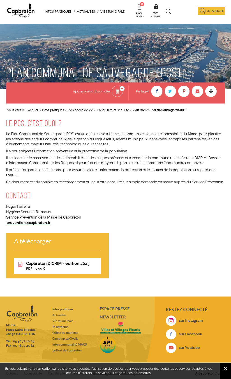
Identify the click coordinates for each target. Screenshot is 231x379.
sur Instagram (191, 320)
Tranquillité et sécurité (112, 110)
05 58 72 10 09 (23, 341)
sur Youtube (189, 348)
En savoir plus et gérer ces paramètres (122, 373)
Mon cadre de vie (80, 110)
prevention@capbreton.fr (29, 223)
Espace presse (114, 309)
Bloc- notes (140, 10)
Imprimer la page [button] (211, 91)
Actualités (59, 315)
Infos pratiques (53, 110)
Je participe (215, 11)
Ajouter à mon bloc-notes (92, 91)
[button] (156, 91)
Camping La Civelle (65, 338)
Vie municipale (62, 321)
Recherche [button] (168, 11)
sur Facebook (190, 334)
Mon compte (156, 14)
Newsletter (113, 317)
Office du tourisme (65, 332)
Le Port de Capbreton (67, 350)
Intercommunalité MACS (69, 344)
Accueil (33, 110)
